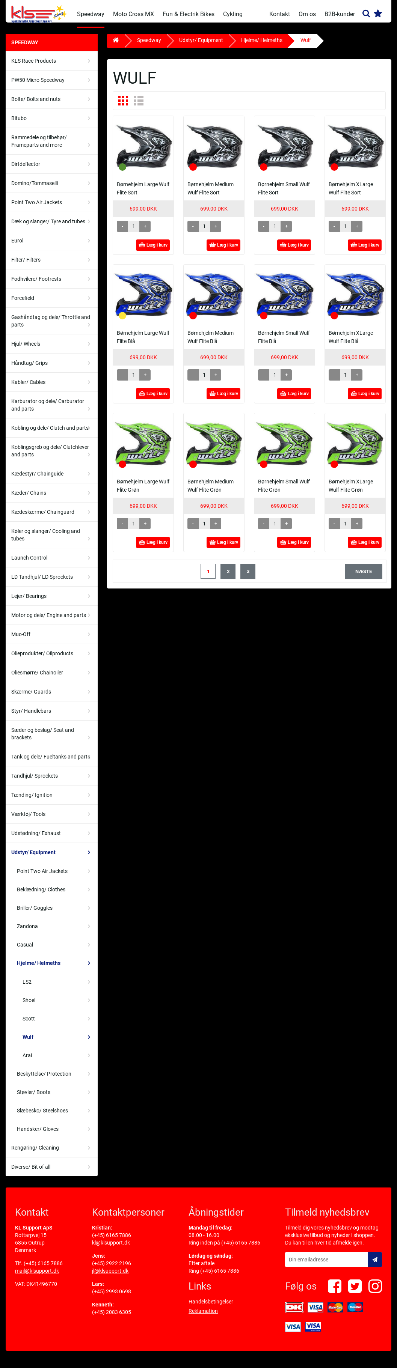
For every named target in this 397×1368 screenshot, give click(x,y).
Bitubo (19, 124)
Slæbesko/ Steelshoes (42, 1116)
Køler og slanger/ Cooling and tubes (45, 540)
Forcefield (22, 304)
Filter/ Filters (26, 265)
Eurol (17, 246)
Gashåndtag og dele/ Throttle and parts (50, 326)
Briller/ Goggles (35, 913)
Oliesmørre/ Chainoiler (37, 678)
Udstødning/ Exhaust (36, 839)
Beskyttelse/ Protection (44, 1079)
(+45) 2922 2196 (111, 1269)
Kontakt (279, 14)
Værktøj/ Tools (28, 820)
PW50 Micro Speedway (38, 86)
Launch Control (29, 563)
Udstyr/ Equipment (33, 858)
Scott (29, 1024)
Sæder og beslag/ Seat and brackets (42, 739)
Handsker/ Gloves (38, 1135)
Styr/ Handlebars (31, 716)
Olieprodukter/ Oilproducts (42, 659)
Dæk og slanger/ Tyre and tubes (48, 227)
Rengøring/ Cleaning (35, 1153)
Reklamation (203, 1317)
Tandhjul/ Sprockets (34, 781)
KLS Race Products (33, 66)
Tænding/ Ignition (32, 801)
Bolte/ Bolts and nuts (35, 105)
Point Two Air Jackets (36, 208)
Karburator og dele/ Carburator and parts (47, 410)
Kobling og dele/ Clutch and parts (50, 433)
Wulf (28, 1043)
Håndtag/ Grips (29, 369)
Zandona (27, 932)
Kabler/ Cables (28, 388)
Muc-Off (20, 640)
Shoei (29, 1006)
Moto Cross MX (133, 14)
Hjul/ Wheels (25, 349)
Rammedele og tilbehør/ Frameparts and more (39, 147)
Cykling (233, 14)
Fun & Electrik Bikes (188, 14)
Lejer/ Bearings (29, 602)
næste (363, 577)
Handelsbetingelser (211, 1307)
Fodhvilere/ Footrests (36, 284)
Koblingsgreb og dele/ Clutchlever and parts (50, 456)
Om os (307, 14)
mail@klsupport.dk (37, 1276)
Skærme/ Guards (31, 697)
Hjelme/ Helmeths (38, 969)
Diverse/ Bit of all (30, 1172)
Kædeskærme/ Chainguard (42, 518)
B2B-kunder (340, 14)
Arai (27, 1061)
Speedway (90, 14)
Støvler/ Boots (33, 1098)
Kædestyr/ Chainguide (37, 479)
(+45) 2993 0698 (111, 1297)
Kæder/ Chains (28, 498)
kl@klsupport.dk (111, 1248)
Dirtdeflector (25, 170)
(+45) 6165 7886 (43, 1269)
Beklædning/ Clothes (41, 895)
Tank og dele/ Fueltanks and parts (50, 762)
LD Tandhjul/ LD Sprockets (42, 582)
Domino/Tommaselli (34, 189)
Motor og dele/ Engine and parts (48, 621)
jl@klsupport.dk (110, 1276)
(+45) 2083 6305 (111, 1318)
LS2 (27, 987)
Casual (25, 950)
